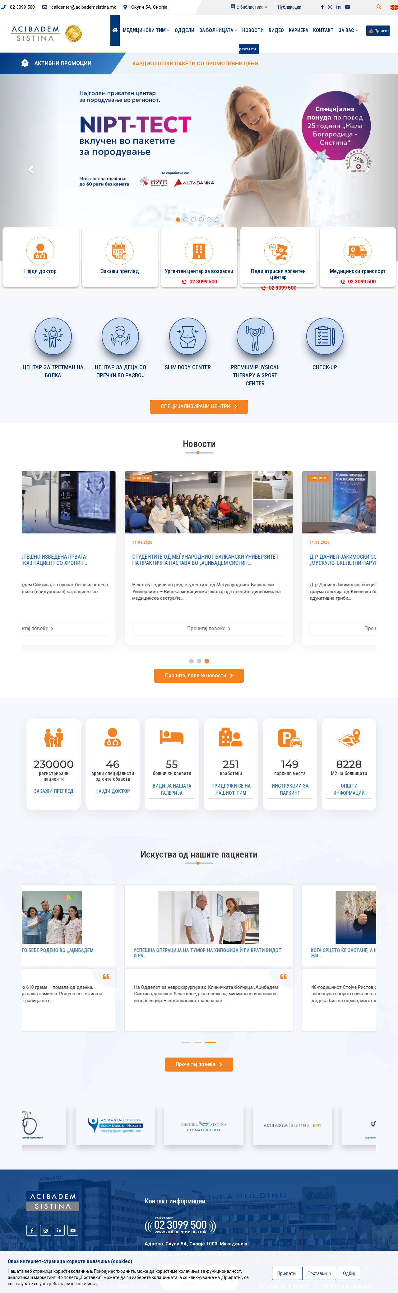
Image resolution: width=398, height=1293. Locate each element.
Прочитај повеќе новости (199, 675)
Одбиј (349, 1273)
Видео (276, 30)
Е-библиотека (249, 7)
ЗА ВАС (348, 30)
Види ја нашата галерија (172, 789)
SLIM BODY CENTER (188, 367)
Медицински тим (146, 30)
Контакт (323, 30)
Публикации (289, 7)
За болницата (218, 30)
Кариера (298, 30)
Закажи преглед (53, 791)
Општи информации (349, 789)
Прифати (286, 1273)
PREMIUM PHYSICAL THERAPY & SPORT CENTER (255, 375)
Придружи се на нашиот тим (231, 789)
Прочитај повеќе (110, 628)
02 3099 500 (18, 7)
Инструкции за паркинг (290, 789)
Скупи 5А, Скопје (145, 7)
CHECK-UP (324, 367)
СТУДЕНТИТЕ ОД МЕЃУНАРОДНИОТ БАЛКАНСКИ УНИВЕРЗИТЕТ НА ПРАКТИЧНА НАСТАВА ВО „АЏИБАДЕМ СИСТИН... (284, 560)
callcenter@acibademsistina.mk (79, 7)
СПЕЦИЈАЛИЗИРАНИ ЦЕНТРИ (199, 406)
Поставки (319, 1273)
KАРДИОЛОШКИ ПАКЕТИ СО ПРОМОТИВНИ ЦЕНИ (195, 63)
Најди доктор (112, 791)
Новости (253, 30)
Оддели (184, 30)
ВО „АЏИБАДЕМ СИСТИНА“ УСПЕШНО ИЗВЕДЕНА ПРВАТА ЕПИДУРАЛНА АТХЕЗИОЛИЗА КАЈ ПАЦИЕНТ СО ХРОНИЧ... (100, 560)
